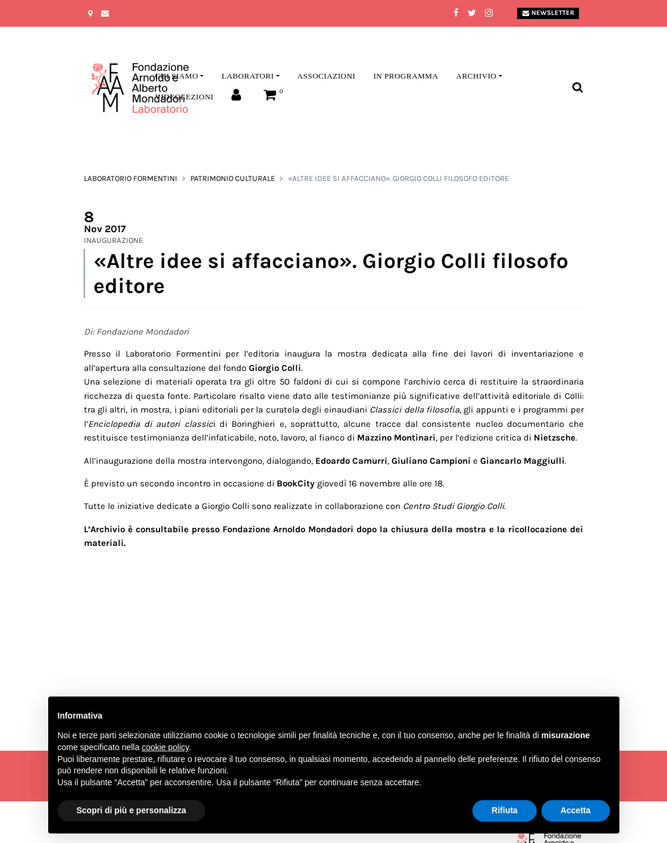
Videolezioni (184, 96)
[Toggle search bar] (577, 87)
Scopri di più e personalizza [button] (131, 810)
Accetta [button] (575, 810)
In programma (405, 75)
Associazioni (327, 75)
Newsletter (548, 13)
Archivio (476, 75)
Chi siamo (177, 75)
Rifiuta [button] (504, 810)
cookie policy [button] (165, 747)
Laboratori (247, 75)
